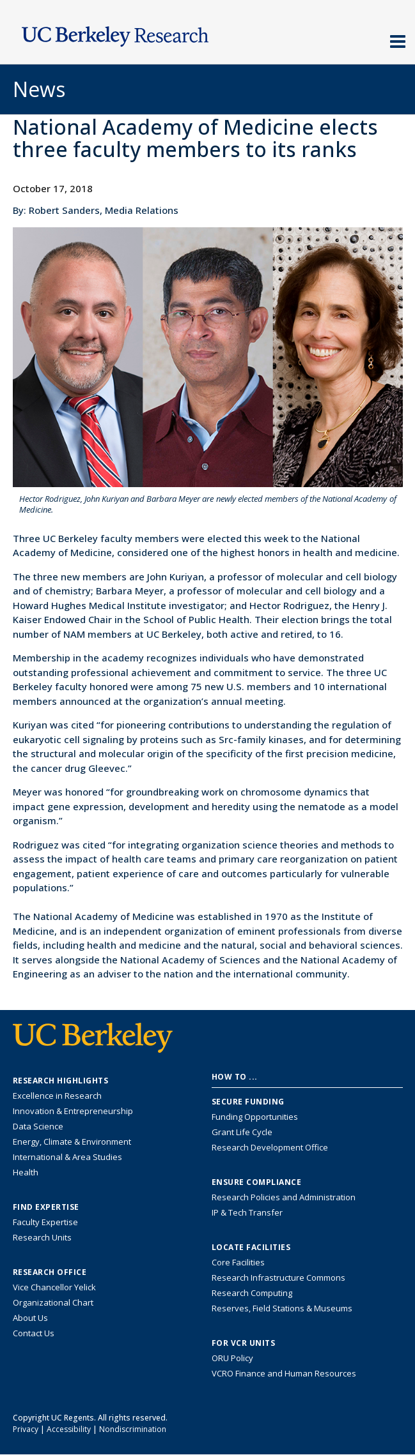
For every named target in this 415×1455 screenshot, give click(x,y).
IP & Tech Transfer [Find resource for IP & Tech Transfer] (247, 1212)
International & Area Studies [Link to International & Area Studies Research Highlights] (67, 1157)
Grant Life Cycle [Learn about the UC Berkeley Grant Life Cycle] (242, 1132)
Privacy (25, 1429)
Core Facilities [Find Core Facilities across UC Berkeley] (238, 1262)
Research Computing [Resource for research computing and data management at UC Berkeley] (252, 1293)
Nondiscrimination (132, 1429)
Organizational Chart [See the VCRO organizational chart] (53, 1302)
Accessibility (69, 1429)
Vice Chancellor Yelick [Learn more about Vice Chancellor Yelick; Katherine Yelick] (54, 1287)
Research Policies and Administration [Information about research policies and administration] (284, 1197)
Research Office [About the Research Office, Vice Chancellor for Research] (50, 1272)
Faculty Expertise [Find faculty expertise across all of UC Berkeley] (45, 1222)
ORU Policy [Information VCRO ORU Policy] (232, 1358)
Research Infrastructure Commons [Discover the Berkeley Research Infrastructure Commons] (278, 1277)
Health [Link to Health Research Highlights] (25, 1172)
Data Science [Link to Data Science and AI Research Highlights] (38, 1126)
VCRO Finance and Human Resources (284, 1373)
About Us (30, 1317)
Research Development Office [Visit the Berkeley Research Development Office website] (270, 1147)
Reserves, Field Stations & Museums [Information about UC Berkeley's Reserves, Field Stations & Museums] (282, 1308)
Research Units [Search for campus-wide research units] (42, 1237)
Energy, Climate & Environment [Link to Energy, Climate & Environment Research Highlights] (72, 1141)
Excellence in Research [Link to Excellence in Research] (57, 1095)
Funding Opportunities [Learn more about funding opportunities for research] (255, 1116)
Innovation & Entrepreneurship (73, 1111)
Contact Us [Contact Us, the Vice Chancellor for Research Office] (33, 1333)
